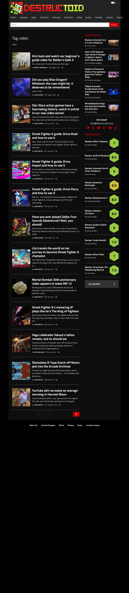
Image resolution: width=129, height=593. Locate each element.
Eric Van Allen (39, 352)
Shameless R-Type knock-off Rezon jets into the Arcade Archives (55, 364)
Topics (13, 17)
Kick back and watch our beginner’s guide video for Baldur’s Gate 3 (55, 58)
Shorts (109, 17)
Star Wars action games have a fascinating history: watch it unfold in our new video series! (55, 109)
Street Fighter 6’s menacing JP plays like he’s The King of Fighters (55, 309)
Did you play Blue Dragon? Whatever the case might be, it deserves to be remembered (52, 83)
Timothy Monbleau (40, 67)
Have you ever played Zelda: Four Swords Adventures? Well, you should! (54, 220)
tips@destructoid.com (101, 123)
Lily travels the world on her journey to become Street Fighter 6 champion (55, 252)
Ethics (61, 425)
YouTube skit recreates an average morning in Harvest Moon (55, 392)
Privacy (71, 425)
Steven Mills (91, 257)
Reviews (24, 17)
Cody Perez (91, 273)
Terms (79, 425)
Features (44, 17)
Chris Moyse (38, 151)
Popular (56, 17)
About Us (33, 425)
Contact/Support (48, 425)
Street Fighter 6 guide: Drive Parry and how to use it (55, 191)
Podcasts (68, 17)
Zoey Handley (92, 112)
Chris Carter (38, 95)
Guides (120, 17)
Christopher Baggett (94, 63)
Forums (98, 17)
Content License (92, 425)
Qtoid (79, 17)
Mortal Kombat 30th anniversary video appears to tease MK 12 (54, 281)
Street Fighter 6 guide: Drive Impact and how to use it (51, 163)
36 (47, 414)
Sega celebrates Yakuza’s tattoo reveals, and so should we (53, 337)
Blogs (88, 17)
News (33, 17)
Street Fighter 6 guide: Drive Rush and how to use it (55, 136)
